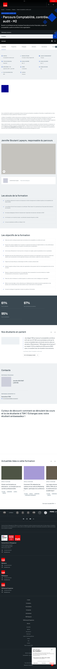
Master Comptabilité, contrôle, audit (24, 9)
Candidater (53, 1)
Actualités (28, 627)
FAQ (28, 640)
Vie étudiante (28, 606)
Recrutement (28, 631)
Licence (15, 491)
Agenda (28, 629)
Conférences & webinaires (30, 495)
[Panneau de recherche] (48, 4)
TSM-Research (28, 616)
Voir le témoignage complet (31, 355)
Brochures (29, 633)
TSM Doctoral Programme (28, 620)
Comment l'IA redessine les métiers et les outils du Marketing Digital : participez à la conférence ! (34, 487)
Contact (28, 643)
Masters (13, 9)
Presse (28, 638)
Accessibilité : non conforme (28, 655)
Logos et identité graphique (28, 636)
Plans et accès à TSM (28, 645)
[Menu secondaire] (53, 4)
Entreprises (28, 610)
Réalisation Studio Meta (28, 665)
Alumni (28, 623)
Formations (8, 9)
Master (4, 493)
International (28, 613)
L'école (28, 600)
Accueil (2, 9)
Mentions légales (28, 653)
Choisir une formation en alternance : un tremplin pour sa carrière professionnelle (11, 486)
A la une (3, 491)
